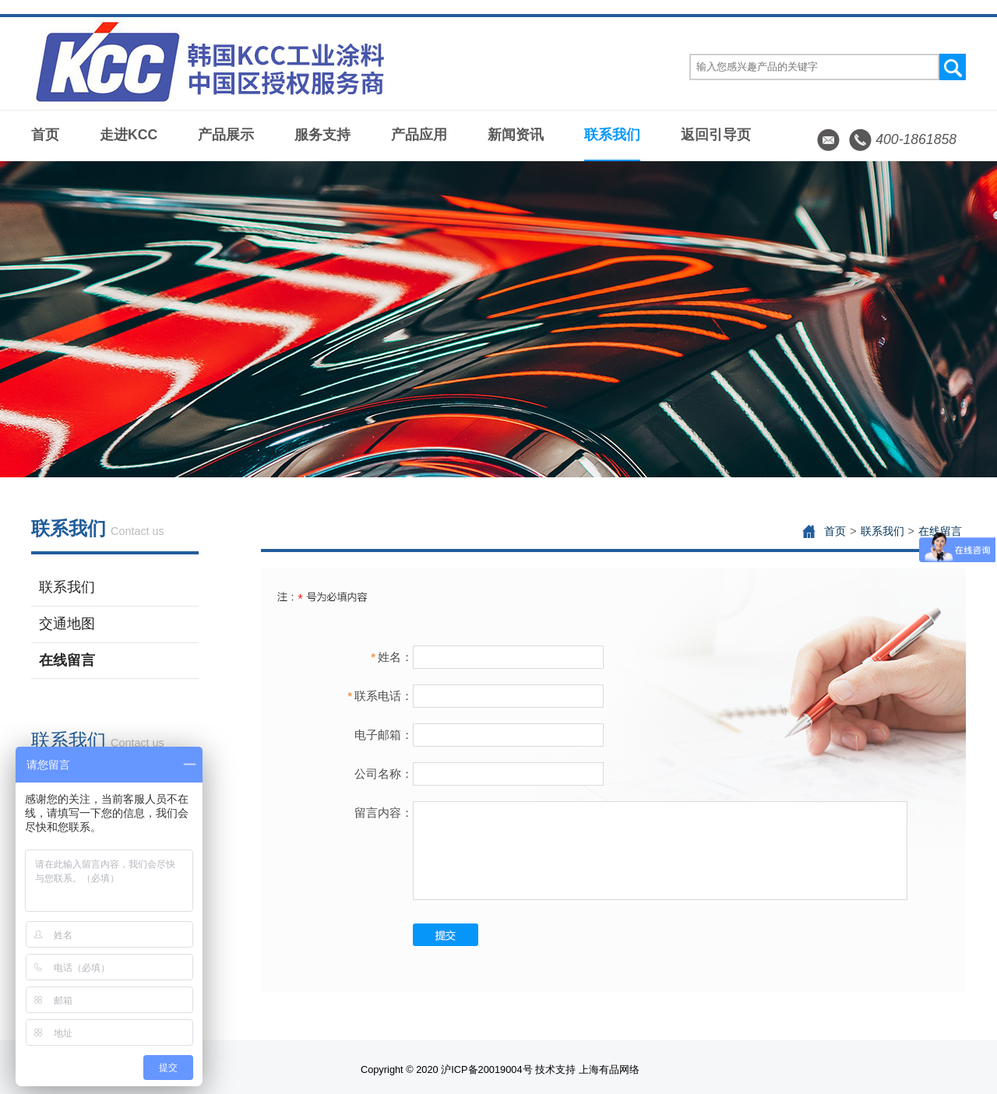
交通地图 (67, 623)
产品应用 (419, 134)
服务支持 (322, 134)
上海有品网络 (609, 1069)
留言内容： (383, 812)
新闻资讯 (516, 134)
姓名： (392, 656)
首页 (45, 134)
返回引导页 (716, 134)
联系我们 (612, 134)
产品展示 (226, 134)
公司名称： (383, 773)
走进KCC (128, 134)
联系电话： (380, 695)
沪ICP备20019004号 (486, 1069)
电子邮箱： (383, 734)
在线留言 (67, 660)
